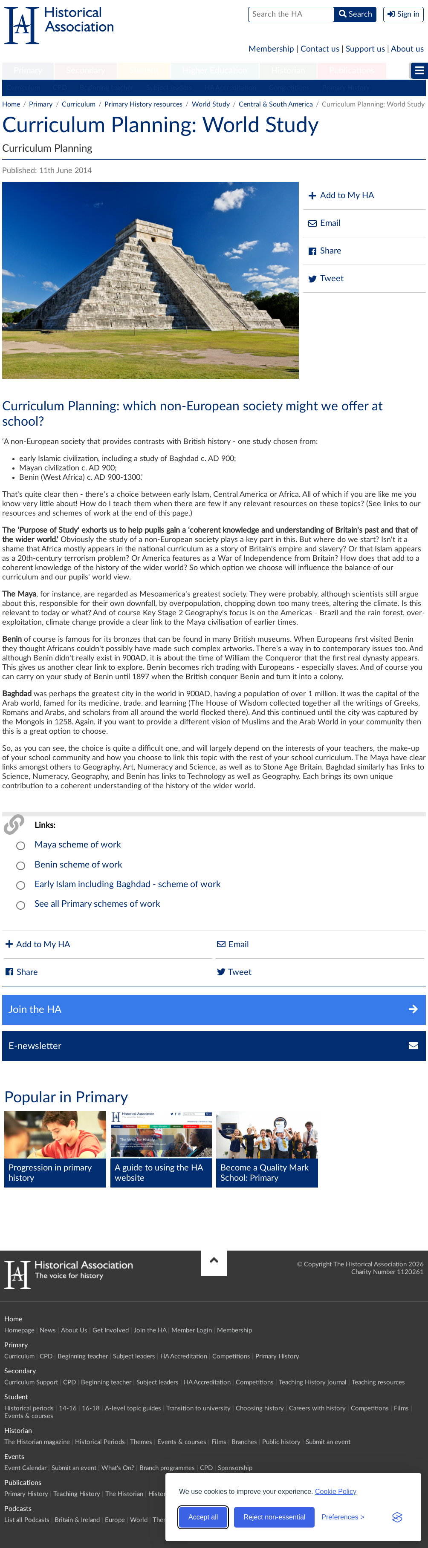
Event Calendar (25, 1468)
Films (401, 1408)
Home (11, 104)
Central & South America (276, 104)
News (48, 1330)
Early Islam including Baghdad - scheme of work (128, 884)
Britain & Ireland (77, 1520)
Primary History (346, 87)
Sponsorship (235, 1468)
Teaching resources (378, 1382)
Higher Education (214, 70)
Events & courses (28, 1416)
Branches (244, 1442)
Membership (271, 49)
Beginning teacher (106, 87)
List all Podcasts (26, 1520)
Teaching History (76, 1494)
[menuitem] (28, 71)
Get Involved (111, 1330)
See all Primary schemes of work (97, 903)
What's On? (117, 1468)
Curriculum (23, 87)
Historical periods (29, 1408)
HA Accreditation (230, 87)
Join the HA (150, 1330)
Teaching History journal (313, 1382)
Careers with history (317, 1408)
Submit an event (328, 1442)
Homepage (19, 1330)
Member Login (191, 1330)
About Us (74, 1330)
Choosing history (260, 1408)
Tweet (325, 278)
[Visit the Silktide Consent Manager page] (397, 1517)
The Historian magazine (37, 1442)
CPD (60, 87)
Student (144, 70)
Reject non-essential (274, 1517)
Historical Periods (100, 1442)
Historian (288, 70)
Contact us (320, 49)
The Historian (124, 1494)
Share (324, 251)
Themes (141, 1442)
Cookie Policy (335, 1491)
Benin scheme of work (78, 864)
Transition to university (198, 1408)
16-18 (91, 1408)
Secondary (85, 70)
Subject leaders (169, 87)
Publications (352, 70)
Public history (281, 1442)
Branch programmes (167, 1468)
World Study (211, 104)
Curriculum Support (31, 1382)
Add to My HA (340, 195)
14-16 (68, 1408)
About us (407, 49)
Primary (28, 70)
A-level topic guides (133, 1408)
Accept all (203, 1517)
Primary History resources (143, 104)
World (138, 1520)
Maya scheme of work (78, 844)
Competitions (289, 87)
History (158, 1494)
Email (324, 223)
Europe (115, 1520)
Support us (365, 49)
